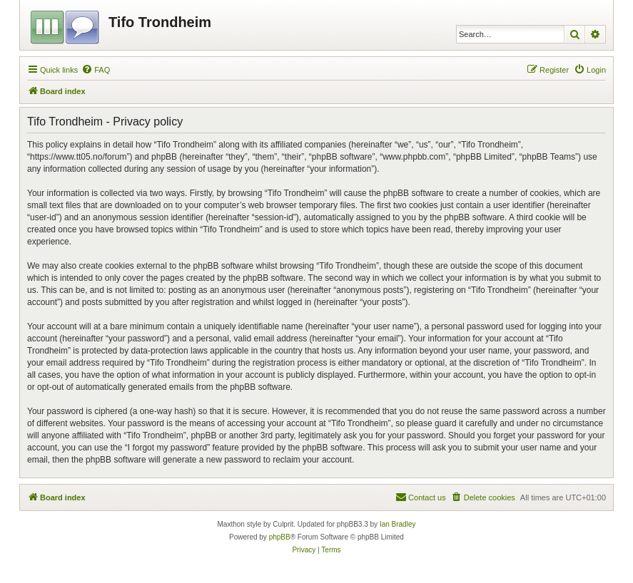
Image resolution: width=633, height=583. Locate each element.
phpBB (279, 537)
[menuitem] (95, 69)
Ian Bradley (398, 524)
